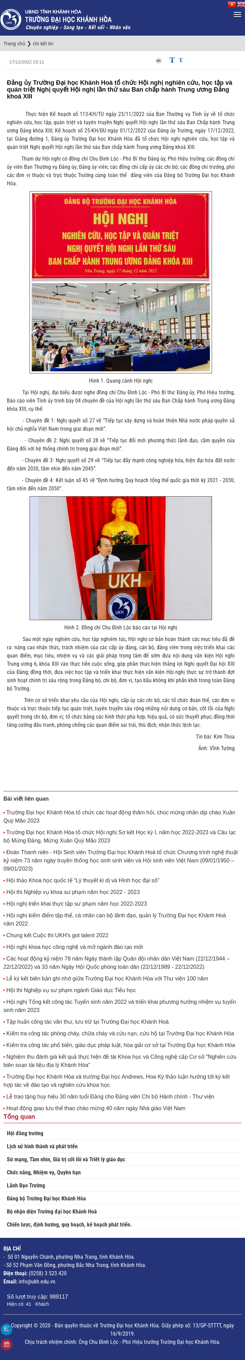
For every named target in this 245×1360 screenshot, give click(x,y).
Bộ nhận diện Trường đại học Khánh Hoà (52, 1211)
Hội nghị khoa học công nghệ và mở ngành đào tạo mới (74, 947)
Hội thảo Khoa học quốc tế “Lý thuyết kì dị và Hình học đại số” (82, 880)
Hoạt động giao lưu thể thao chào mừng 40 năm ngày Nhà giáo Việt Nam (95, 1108)
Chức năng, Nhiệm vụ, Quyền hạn (44, 1172)
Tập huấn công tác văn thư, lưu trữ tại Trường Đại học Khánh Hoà (87, 1022)
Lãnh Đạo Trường (26, 1185)
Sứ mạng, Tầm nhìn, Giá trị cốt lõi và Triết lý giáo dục (66, 1159)
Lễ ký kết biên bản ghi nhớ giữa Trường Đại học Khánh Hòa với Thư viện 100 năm (107, 978)
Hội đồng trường (25, 1133)
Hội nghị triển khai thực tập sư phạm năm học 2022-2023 (76, 904)
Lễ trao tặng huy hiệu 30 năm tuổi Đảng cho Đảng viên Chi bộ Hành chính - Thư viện (110, 1097)
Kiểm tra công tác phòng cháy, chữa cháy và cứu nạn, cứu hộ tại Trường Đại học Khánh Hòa (120, 1033)
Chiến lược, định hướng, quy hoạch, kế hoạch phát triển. (69, 1224)
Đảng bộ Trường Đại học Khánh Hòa (46, 1198)
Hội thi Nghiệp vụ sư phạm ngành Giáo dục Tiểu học (71, 990)
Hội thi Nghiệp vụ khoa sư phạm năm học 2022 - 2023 (73, 892)
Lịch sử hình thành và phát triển (42, 1146)
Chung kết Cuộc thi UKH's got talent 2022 (57, 935)
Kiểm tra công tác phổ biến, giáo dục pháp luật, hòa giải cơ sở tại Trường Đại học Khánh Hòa (120, 1045)
